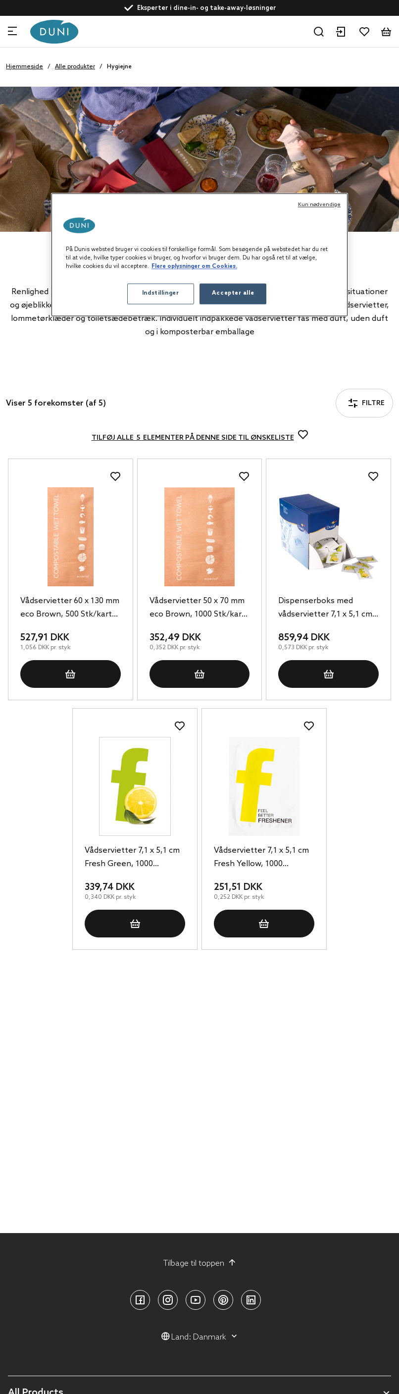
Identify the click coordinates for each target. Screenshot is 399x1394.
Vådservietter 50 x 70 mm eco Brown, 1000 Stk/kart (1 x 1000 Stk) (197, 608)
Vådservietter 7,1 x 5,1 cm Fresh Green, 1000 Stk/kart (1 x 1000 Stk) (132, 858)
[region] (199, 255)
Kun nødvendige (319, 205)
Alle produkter (75, 66)
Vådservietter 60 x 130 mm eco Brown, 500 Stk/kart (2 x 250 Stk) (69, 608)
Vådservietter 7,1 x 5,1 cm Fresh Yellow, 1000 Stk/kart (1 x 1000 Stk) (261, 858)
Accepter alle (233, 293)
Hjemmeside (24, 66)
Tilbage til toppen (199, 1263)
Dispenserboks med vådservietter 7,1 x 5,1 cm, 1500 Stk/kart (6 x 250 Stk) (327, 608)
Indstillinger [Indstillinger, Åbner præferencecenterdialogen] (160, 293)
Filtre (34, 376)
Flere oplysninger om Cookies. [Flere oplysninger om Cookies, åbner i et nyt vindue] (194, 266)
